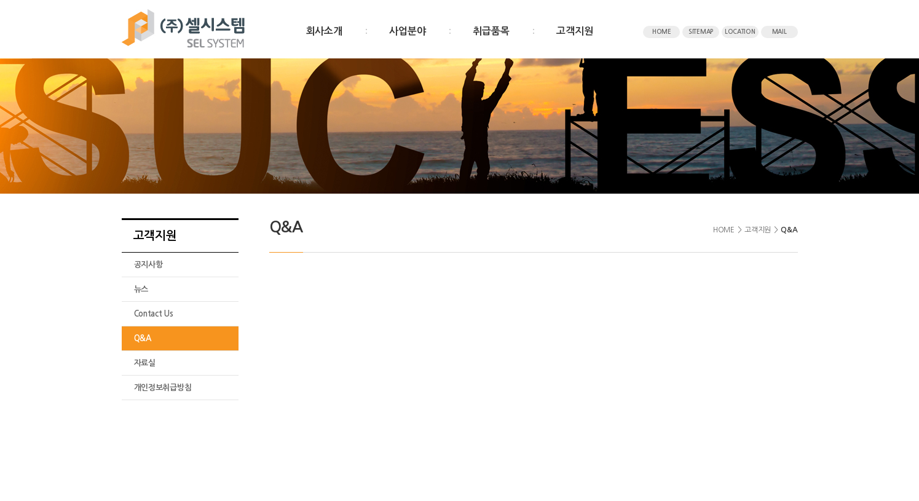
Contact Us (153, 314)
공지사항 (148, 265)
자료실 (145, 363)
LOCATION (740, 31)
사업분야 (407, 31)
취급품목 (491, 31)
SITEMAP (700, 31)
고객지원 (574, 31)
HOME (661, 31)
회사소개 (324, 31)
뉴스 (141, 289)
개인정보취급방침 (163, 388)
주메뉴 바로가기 (0, 0)
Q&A (142, 338)
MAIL (779, 31)
